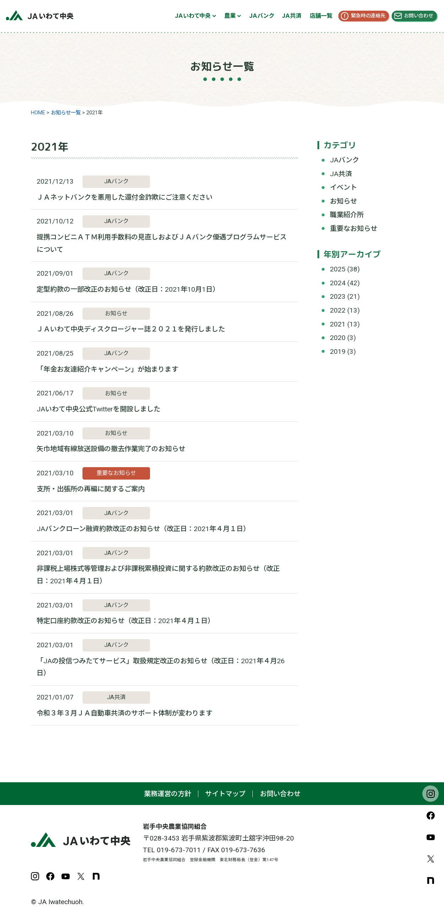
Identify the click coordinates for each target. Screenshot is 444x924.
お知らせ (343, 201)
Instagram (430, 793)
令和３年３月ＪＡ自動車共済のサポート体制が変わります (124, 713)
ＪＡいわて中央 (193, 15)
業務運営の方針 (167, 794)
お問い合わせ (418, 15)
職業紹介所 (347, 215)
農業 (230, 15)
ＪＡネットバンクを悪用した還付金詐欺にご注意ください (125, 197)
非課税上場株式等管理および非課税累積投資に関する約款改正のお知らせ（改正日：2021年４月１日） (158, 574)
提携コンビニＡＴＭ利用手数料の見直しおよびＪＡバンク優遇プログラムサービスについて (162, 243)
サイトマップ (225, 794)
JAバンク (344, 160)
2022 (338, 310)
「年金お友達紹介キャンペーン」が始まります (107, 369)
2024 (338, 283)
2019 (338, 351)
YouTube (430, 837)
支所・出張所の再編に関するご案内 (91, 489)
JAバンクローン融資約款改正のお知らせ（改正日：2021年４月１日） (143, 529)
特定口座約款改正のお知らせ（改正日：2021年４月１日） (125, 621)
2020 (338, 338)
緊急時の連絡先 (368, 15)
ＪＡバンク (261, 15)
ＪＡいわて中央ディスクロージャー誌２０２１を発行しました (131, 329)
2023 (338, 296)
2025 (338, 269)
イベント (343, 187)
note (430, 880)
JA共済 (341, 174)
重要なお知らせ (353, 229)
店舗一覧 (321, 15)
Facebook (430, 815)
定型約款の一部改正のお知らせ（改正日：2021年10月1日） (128, 289)
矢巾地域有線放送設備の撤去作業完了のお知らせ (111, 449)
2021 (338, 324)
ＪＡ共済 (291, 15)
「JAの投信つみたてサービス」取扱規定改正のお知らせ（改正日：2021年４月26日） (161, 667)
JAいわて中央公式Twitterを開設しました (98, 409)
